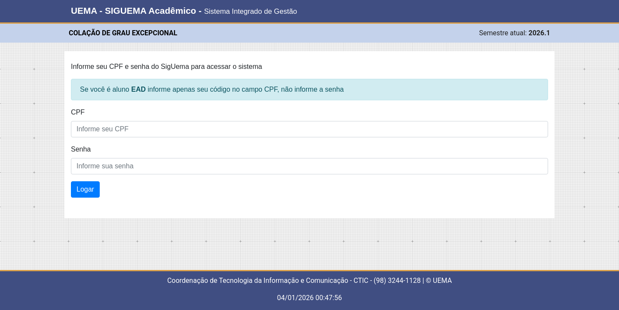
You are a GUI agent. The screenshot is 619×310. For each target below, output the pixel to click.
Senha (81, 149)
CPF (78, 112)
